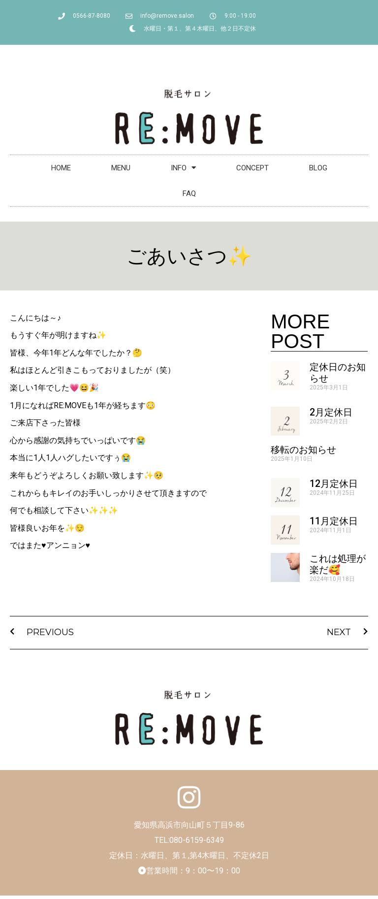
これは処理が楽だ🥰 (338, 564)
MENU (120, 167)
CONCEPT (252, 167)
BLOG (318, 167)
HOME (61, 167)
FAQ (189, 193)
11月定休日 (334, 521)
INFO (183, 167)
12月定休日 (334, 483)
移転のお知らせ (303, 449)
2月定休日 (331, 412)
